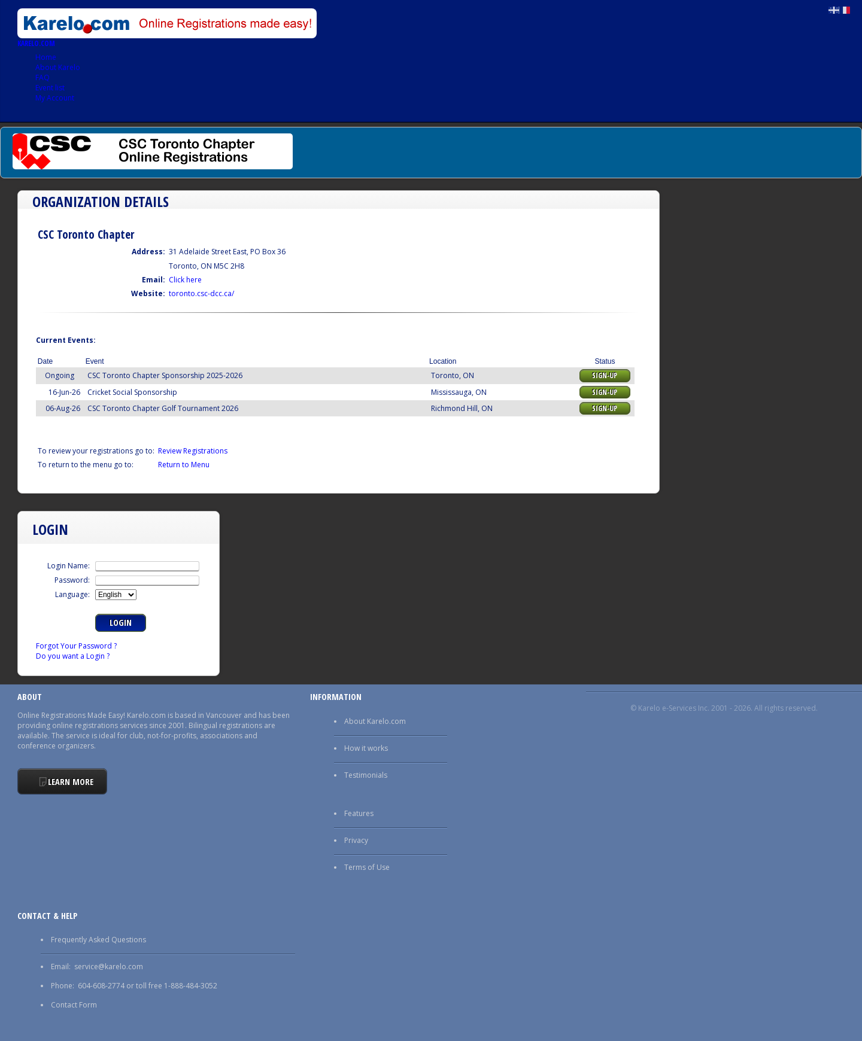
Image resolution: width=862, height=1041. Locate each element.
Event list (50, 88)
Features (359, 813)
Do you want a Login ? (73, 656)
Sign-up (604, 375)
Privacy (356, 840)
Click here (185, 280)
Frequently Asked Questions (98, 940)
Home (45, 57)
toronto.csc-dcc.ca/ (201, 293)
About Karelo (57, 67)
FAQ (42, 77)
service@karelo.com (108, 966)
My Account (54, 98)
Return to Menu (184, 464)
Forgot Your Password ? (76, 646)
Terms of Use (367, 867)
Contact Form (74, 1005)
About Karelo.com (375, 721)
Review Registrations (192, 451)
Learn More (70, 781)
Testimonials (365, 775)
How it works (366, 748)
